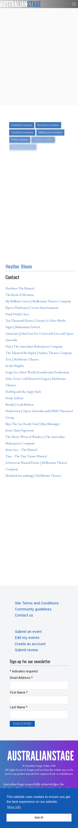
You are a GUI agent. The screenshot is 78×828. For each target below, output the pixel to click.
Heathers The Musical (19, 288)
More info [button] (14, 807)
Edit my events (27, 637)
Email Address (21, 678)
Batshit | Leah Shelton (19, 404)
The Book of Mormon (19, 295)
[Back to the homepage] (20, 4)
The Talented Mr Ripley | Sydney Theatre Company (38, 353)
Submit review (26, 650)
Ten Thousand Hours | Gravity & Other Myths (35, 320)
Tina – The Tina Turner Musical (26, 456)
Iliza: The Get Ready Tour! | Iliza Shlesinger (32, 424)
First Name (19, 692)
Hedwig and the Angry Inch (23, 391)
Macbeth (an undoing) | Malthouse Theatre (33, 475)
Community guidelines (33, 609)
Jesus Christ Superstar (19, 430)
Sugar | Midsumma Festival (22, 327)
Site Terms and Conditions (37, 603)
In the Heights (14, 366)
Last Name (18, 707)
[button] (74, 4)
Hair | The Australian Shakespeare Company (34, 346)
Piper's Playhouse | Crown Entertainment (31, 308)
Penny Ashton (14, 398)
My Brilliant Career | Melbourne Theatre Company (38, 301)
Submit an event (28, 631)
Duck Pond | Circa (17, 314)
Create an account (30, 644)
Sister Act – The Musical (21, 450)
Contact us (24, 615)
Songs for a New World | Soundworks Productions (37, 372)
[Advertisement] (39, 56)
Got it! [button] (39, 817)
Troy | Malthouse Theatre (22, 359)
